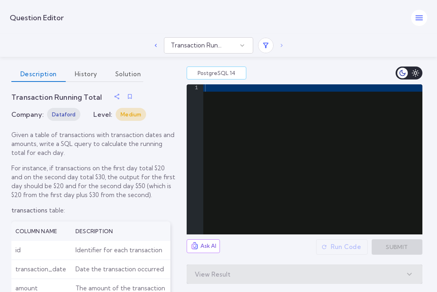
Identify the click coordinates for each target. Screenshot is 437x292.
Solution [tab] (128, 74)
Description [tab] (38, 74)
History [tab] (86, 74)
